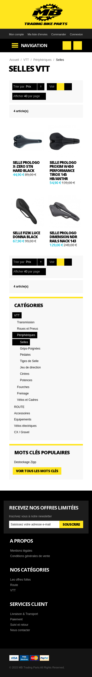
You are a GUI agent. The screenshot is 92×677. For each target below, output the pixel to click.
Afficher (18, 96)
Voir (51, 86)
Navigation (34, 45)
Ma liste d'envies (38, 34)
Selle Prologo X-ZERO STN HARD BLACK (26, 166)
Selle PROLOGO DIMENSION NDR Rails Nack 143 (63, 236)
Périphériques (42, 60)
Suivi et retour (19, 624)
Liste (68, 86)
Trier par (19, 86)
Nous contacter (20, 630)
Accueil (14, 60)
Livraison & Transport (24, 614)
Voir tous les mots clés (37, 471)
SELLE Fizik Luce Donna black (26, 234)
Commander (58, 34)
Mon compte (16, 34)
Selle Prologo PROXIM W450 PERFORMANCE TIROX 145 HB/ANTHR (63, 170)
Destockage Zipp (25, 462)
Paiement (16, 619)
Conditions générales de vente (30, 556)
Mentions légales (21, 550)
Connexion (76, 34)
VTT (26, 60)
